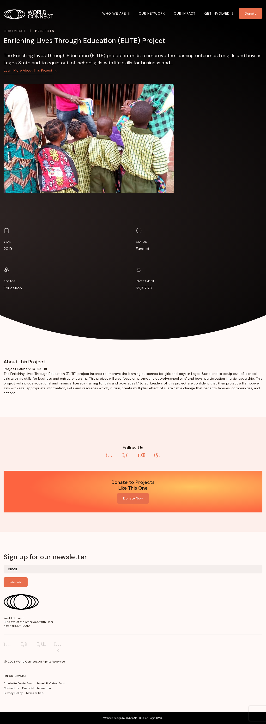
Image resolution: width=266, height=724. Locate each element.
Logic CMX (155, 718)
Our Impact (184, 13)
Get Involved (217, 13)
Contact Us (11, 688)
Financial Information (36, 688)
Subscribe (16, 582)
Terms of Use (34, 693)
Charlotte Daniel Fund (19, 683)
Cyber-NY (132, 718)
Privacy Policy (13, 693)
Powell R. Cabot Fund (50, 683)
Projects (44, 31)
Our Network (152, 13)
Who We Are (114, 13)
